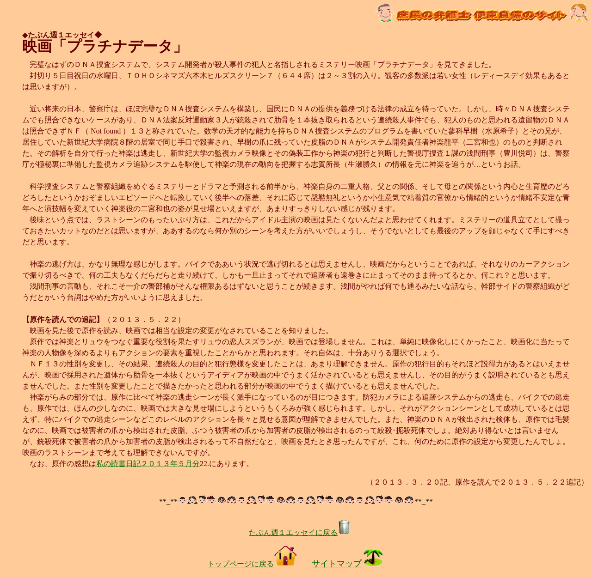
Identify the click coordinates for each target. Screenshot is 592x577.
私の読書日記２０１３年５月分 (148, 464)
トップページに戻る (252, 564)
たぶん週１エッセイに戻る (300, 532)
